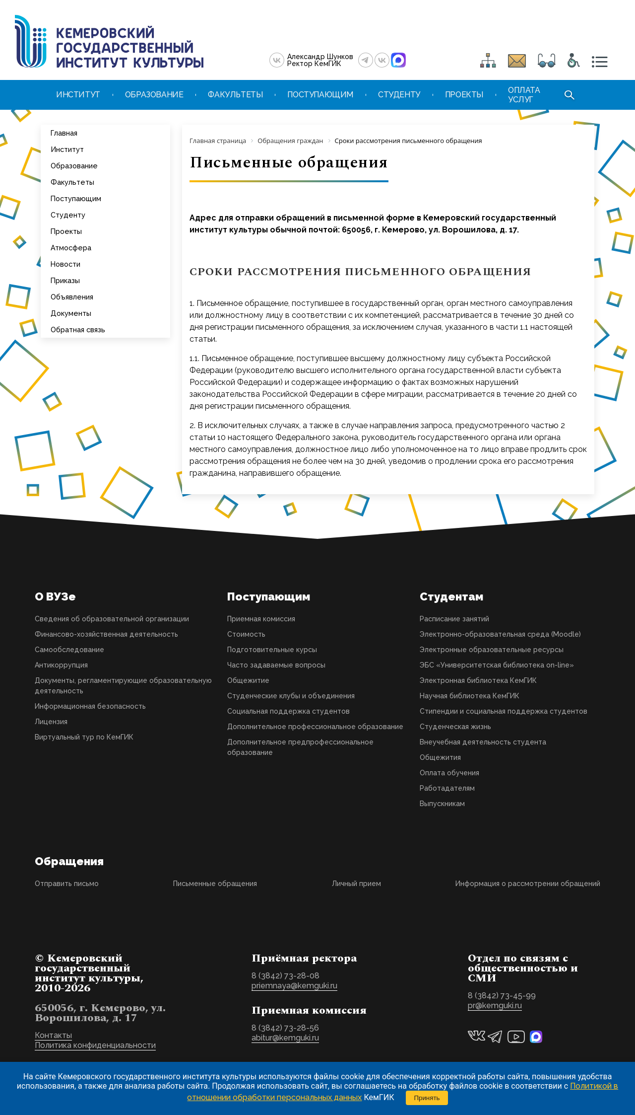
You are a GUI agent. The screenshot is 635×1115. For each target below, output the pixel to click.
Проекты (66, 231)
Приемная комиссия (261, 619)
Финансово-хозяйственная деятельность (106, 634)
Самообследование (69, 650)
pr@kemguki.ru (495, 1005)
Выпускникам (442, 804)
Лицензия (51, 722)
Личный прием (356, 884)
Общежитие (248, 680)
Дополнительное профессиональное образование (315, 727)
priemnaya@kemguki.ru (294, 985)
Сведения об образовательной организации (112, 619)
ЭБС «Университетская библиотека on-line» (497, 665)
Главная (64, 133)
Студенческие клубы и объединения (291, 696)
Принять (427, 1098)
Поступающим (76, 198)
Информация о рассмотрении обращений (527, 884)
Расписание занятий (454, 619)
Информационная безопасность (90, 706)
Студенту (68, 215)
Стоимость (246, 634)
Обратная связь (78, 329)
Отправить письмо (67, 884)
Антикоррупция (61, 665)
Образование (74, 165)
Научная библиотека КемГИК (469, 696)
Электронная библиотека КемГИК (478, 680)
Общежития (440, 757)
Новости (65, 264)
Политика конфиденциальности (95, 1045)
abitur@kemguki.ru (285, 1037)
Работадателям (447, 788)
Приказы (65, 280)
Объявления (72, 297)
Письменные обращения (215, 884)
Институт (67, 149)
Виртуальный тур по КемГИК (84, 737)
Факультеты (72, 182)
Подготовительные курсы (272, 650)
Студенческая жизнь (455, 727)
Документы (71, 313)
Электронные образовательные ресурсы (492, 650)
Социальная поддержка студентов (288, 711)
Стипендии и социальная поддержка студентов (503, 711)
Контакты (53, 1035)
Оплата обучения (449, 773)
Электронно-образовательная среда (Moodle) (500, 634)
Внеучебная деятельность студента (483, 742)
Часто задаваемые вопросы (276, 665)
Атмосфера (71, 247)
